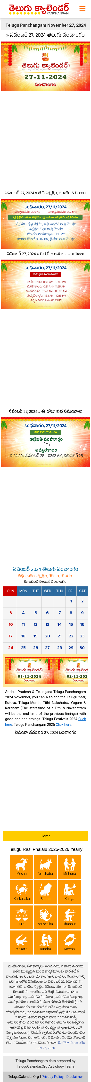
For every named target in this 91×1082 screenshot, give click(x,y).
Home (45, 836)
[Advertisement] (45, 139)
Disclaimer (74, 1076)
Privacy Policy (53, 1076)
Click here (63, 724)
